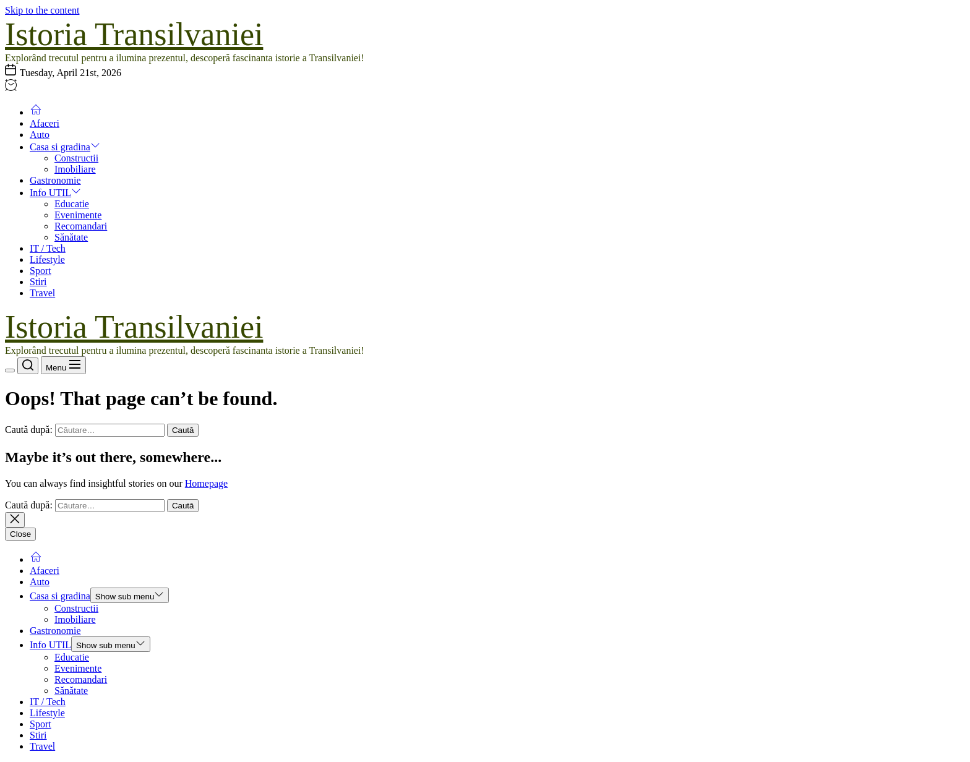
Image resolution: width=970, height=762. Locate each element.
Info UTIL (55, 192)
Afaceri (44, 123)
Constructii (76, 158)
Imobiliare (75, 169)
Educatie (71, 204)
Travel (42, 293)
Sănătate (71, 237)
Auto (39, 134)
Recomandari (80, 226)
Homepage (206, 483)
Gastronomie (55, 180)
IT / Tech (48, 248)
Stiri (38, 281)
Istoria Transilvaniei (134, 34)
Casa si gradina (65, 147)
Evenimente (77, 215)
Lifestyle (47, 259)
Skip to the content (42, 10)
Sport (40, 270)
